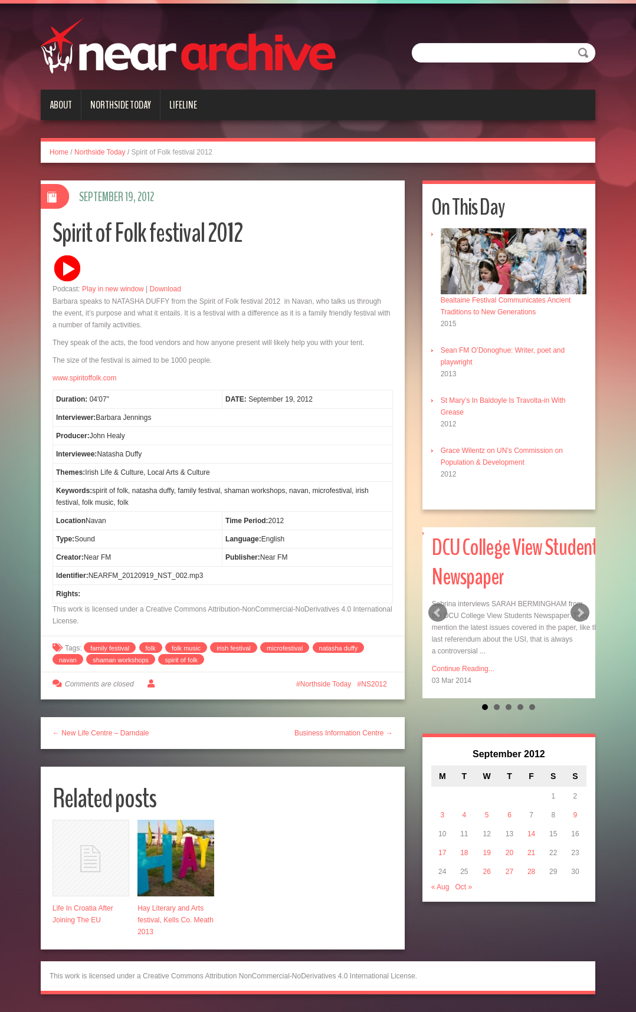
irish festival (233, 648)
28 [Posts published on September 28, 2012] (531, 872)
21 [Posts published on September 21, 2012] (531, 853)
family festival (109, 648)
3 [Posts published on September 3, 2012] (442, 815)
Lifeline (183, 105)
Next (580, 612)
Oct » (463, 887)
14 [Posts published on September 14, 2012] (531, 834)
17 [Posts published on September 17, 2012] (442, 853)
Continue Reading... (463, 669)
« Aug (440, 887)
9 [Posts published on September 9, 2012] (575, 815)
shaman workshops (121, 659)
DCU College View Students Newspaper (518, 562)
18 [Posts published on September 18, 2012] (464, 853)
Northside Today (120, 105)
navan (68, 659)
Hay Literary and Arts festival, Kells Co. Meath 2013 (175, 920)
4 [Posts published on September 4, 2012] (465, 815)
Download (165, 289)
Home (59, 152)
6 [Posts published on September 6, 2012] (509, 815)
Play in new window (113, 289)
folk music (186, 648)
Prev (437, 612)
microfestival (285, 648)
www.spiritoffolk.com (84, 378)
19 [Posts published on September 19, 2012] (486, 853)
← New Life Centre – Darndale (101, 733)
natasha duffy (338, 648)
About (61, 105)
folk (151, 648)
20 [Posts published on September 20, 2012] (509, 853)
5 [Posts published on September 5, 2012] (487, 815)
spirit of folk (181, 659)
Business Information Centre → (343, 733)
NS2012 (373, 684)
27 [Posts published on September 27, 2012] (509, 872)
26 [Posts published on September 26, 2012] (486, 872)
